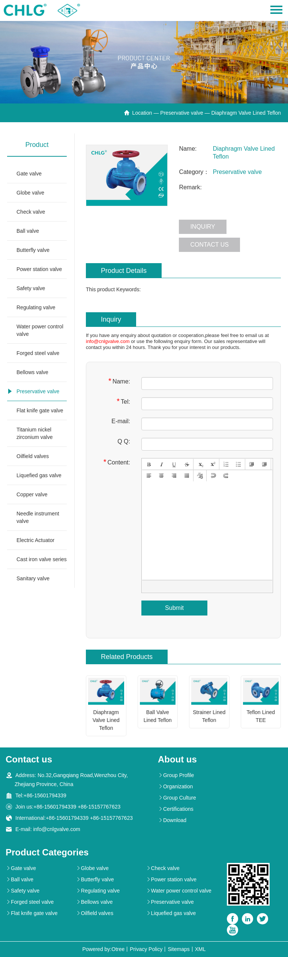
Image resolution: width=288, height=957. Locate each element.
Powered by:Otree (103, 949)
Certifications (176, 809)
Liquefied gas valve (39, 475)
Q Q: (123, 441)
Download (172, 820)
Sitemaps (178, 949)
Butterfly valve (33, 250)
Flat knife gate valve (39, 410)
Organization (175, 786)
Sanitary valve (33, 578)
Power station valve (39, 269)
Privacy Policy (146, 949)
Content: (117, 462)
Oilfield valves (32, 456)
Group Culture (177, 798)
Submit (174, 608)
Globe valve (30, 193)
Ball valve (27, 231)
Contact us (209, 244)
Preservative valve (181, 113)
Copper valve (32, 494)
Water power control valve (39, 330)
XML (200, 949)
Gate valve (29, 174)
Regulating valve (36, 307)
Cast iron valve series (41, 559)
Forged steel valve (37, 353)
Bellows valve (32, 372)
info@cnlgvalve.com (108, 341)
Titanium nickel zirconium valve (34, 433)
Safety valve (30, 288)
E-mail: (120, 421)
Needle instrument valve (37, 517)
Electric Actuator (35, 540)
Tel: (123, 401)
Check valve (30, 212)
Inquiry (202, 226)
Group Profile (176, 775)
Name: (119, 381)
